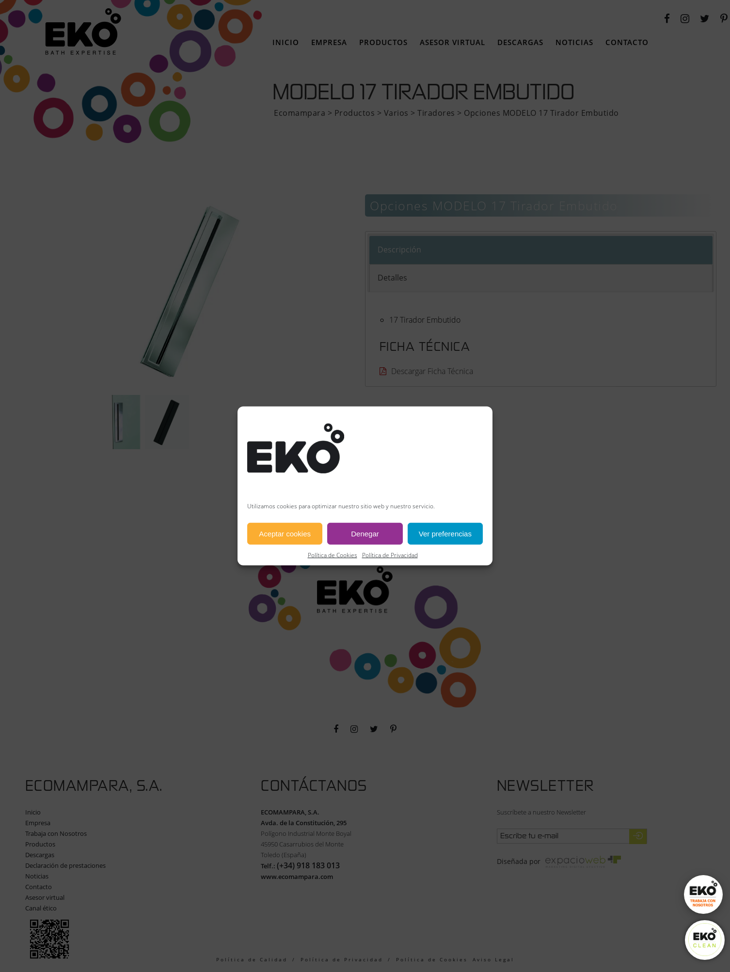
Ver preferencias (445, 534)
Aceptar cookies (285, 534)
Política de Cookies (332, 555)
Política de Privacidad (390, 555)
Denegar (365, 534)
